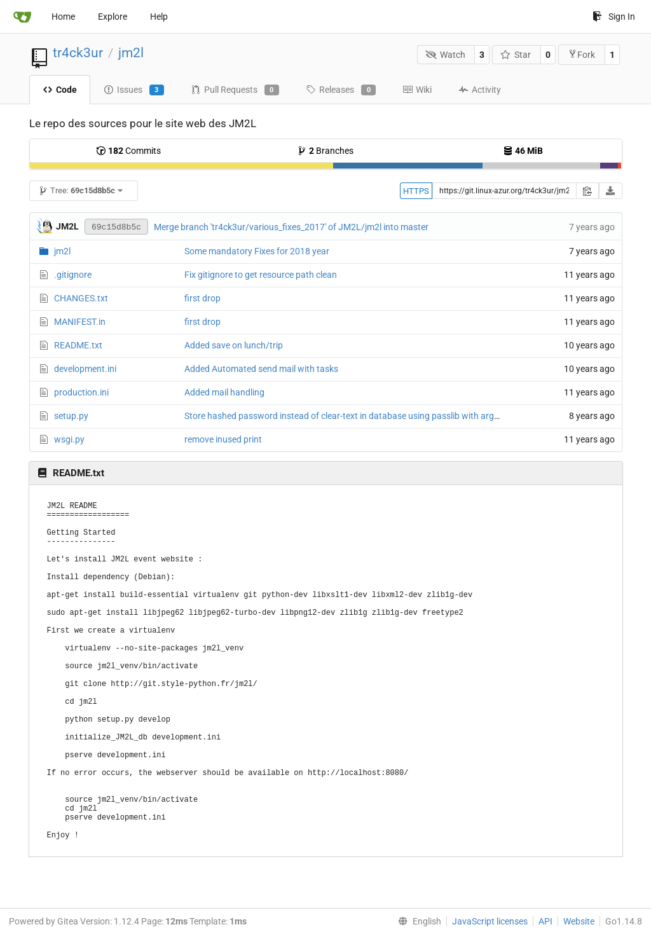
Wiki (417, 90)
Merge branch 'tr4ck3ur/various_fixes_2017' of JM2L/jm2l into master (291, 227)
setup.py (71, 416)
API (545, 921)
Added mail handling (224, 392)
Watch (445, 55)
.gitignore (73, 275)
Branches (325, 151)
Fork (581, 54)
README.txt (78, 345)
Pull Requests (235, 90)
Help (159, 16)
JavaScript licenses (490, 921)
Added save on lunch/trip (233, 345)
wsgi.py (69, 439)
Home (63, 16)
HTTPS (416, 191)
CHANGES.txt (81, 298)
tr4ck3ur (78, 52)
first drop (202, 298)
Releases (341, 90)
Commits (128, 151)
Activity (479, 90)
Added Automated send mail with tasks (261, 369)
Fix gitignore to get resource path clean (260, 275)
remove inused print (223, 439)
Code (60, 90)
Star (515, 55)
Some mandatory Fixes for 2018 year (256, 251)
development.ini (85, 369)
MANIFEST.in (80, 322)
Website (578, 921)
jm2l (131, 52)
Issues (134, 90)
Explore (112, 16)
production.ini (81, 392)
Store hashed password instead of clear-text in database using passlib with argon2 (346, 416)
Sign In (614, 16)
